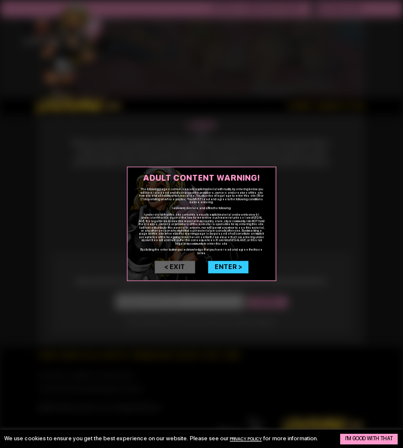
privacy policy (252, 435)
